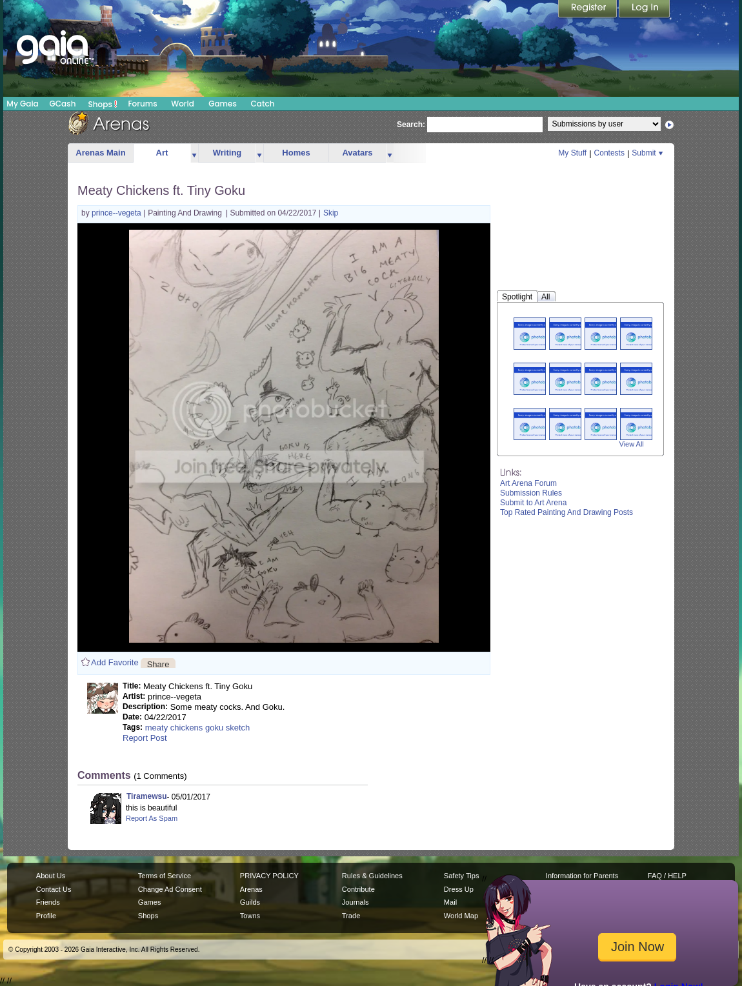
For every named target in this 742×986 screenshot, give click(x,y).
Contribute (358, 889)
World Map (461, 916)
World (182, 103)
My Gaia (22, 103)
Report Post (145, 738)
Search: (411, 124)
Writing (227, 152)
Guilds (250, 902)
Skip (330, 212)
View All (631, 444)
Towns (250, 916)
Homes (296, 152)
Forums (142, 103)
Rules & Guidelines (372, 876)
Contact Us (54, 889)
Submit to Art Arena (533, 502)
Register (588, 9)
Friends (48, 902)
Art (162, 152)
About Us (50, 876)
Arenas (251, 889)
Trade (351, 916)
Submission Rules (531, 493)
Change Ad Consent (170, 889)
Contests (609, 152)
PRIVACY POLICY (269, 876)
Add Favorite (115, 662)
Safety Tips (461, 876)
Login (644, 9)
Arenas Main (100, 152)
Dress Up (459, 889)
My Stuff (572, 152)
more (194, 153)
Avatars (357, 152)
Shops (102, 103)
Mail (450, 902)
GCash (63, 103)
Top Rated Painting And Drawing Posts (566, 512)
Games (222, 103)
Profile (46, 916)
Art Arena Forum (528, 483)
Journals (355, 902)
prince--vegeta (117, 212)
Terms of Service (164, 876)
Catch (263, 103)
